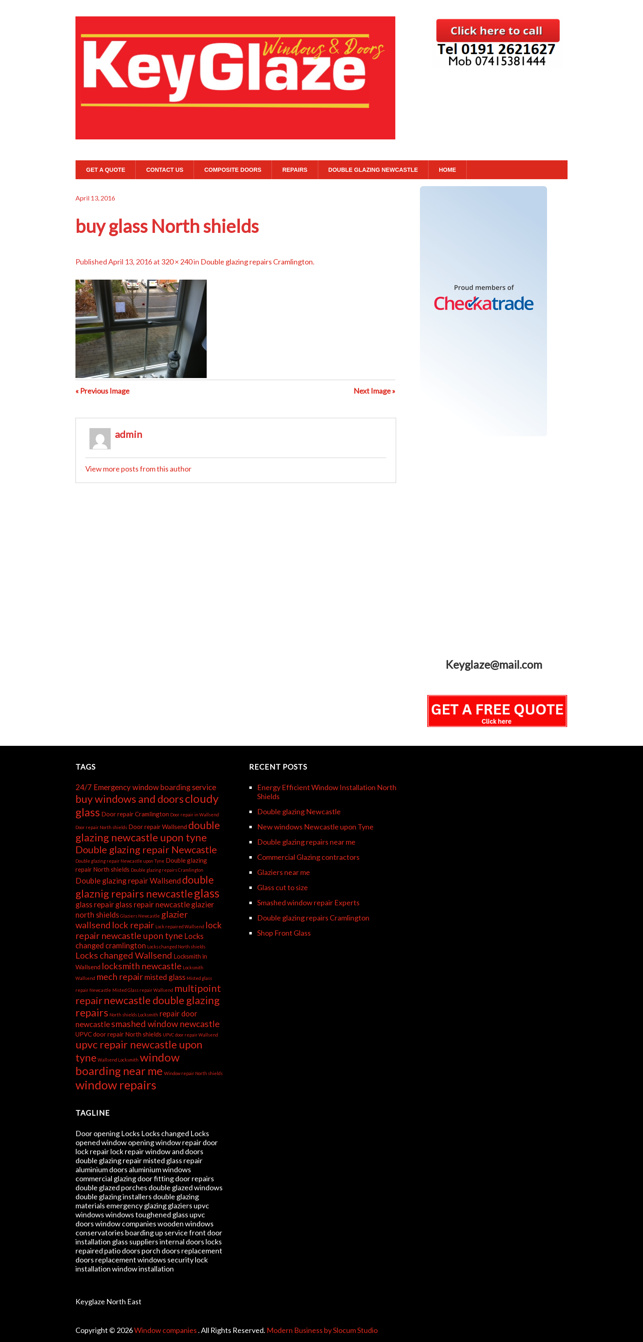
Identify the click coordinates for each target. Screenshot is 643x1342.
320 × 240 (176, 261)
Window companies (166, 1330)
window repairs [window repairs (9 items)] (115, 1085)
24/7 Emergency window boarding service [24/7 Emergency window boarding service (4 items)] (145, 787)
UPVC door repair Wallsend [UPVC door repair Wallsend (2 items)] (190, 1034)
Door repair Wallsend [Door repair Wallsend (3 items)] (157, 826)
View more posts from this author (138, 468)
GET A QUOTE (105, 169)
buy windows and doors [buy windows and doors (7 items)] (129, 799)
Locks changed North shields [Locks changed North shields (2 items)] (176, 946)
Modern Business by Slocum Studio (322, 1330)
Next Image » (374, 390)
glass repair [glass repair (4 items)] (94, 904)
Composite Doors (232, 169)
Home (447, 169)
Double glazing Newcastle (373, 169)
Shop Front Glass (284, 932)
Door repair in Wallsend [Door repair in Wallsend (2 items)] (194, 814)
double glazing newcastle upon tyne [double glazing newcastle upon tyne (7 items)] (147, 831)
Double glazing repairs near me (306, 841)
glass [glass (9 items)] (206, 893)
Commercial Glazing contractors (308, 856)
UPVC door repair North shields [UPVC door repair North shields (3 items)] (118, 1034)
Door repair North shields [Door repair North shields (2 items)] (101, 827)
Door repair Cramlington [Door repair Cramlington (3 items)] (135, 814)
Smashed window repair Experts (308, 902)
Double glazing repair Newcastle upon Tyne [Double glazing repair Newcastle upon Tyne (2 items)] (119, 861)
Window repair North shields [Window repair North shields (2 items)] (193, 1073)
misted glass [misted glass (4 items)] (164, 977)
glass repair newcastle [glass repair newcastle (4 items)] (152, 904)
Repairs (294, 169)
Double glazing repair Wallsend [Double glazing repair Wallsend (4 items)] (128, 880)
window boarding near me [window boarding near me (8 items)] (127, 1064)
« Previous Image (102, 390)
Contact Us (164, 169)
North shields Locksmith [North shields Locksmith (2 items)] (133, 1014)
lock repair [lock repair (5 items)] (133, 925)
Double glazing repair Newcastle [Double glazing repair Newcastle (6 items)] (146, 849)
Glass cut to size (282, 887)
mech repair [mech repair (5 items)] (119, 976)
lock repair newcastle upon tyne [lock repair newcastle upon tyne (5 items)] (148, 930)
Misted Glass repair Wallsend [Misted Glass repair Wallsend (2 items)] (142, 990)
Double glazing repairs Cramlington (257, 261)
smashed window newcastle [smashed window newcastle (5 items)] (165, 1023)
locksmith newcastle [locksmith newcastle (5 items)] (142, 966)
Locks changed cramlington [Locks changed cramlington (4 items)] (139, 941)
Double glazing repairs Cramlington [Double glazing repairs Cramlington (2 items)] (167, 870)
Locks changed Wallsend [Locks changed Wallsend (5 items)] (123, 955)
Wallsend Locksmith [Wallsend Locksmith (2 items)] (118, 1059)
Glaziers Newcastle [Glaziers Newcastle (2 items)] (140, 915)
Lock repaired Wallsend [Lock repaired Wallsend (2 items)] (179, 926)
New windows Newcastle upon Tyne (315, 826)
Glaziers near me (283, 872)
